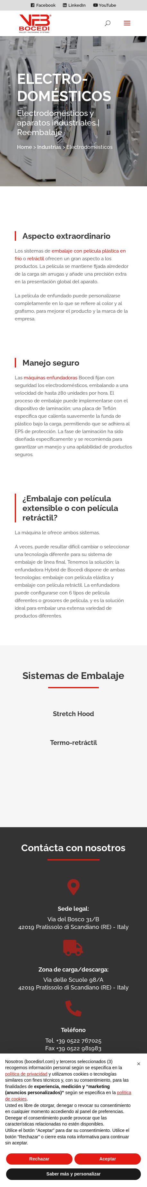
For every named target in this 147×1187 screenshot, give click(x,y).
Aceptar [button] (107, 1158)
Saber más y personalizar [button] (74, 1173)
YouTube (104, 5)
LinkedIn (77, 5)
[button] (139, 1064)
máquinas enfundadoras (50, 386)
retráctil (35, 267)
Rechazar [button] (39, 1158)
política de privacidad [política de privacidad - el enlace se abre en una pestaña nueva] (26, 1074)
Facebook (46, 5)
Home (24, 147)
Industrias (49, 147)
